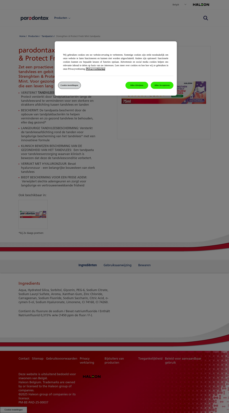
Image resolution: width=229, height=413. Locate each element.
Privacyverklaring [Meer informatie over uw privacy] (95, 69)
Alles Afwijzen (136, 85)
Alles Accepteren (162, 85)
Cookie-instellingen (69, 85)
